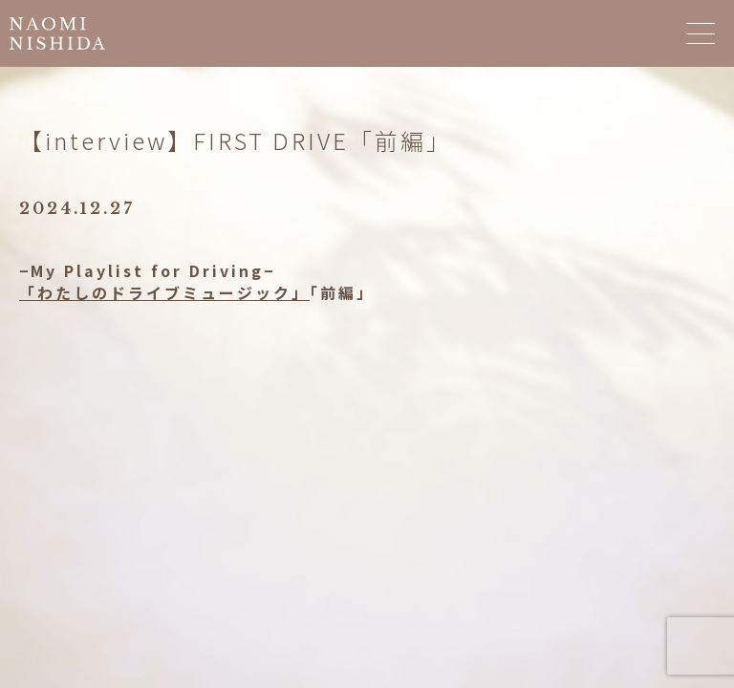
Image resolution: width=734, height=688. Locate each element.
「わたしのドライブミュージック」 (164, 292)
